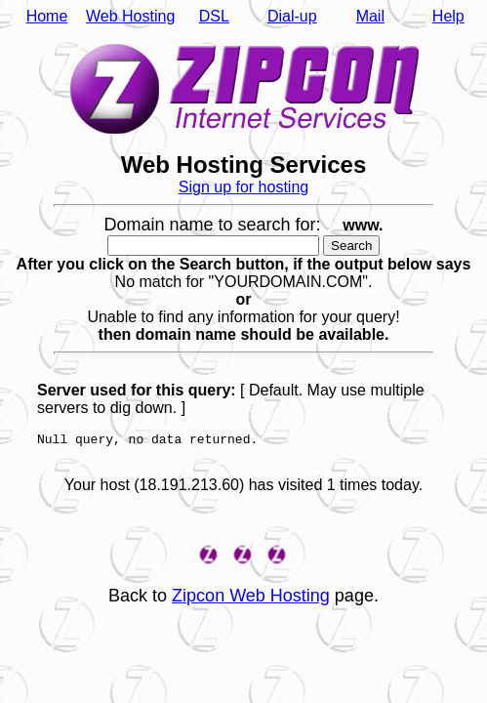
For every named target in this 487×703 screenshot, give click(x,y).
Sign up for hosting (243, 187)
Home (47, 16)
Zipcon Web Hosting (251, 601)
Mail (370, 16)
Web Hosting (130, 16)
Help (448, 16)
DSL (214, 16)
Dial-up (292, 16)
